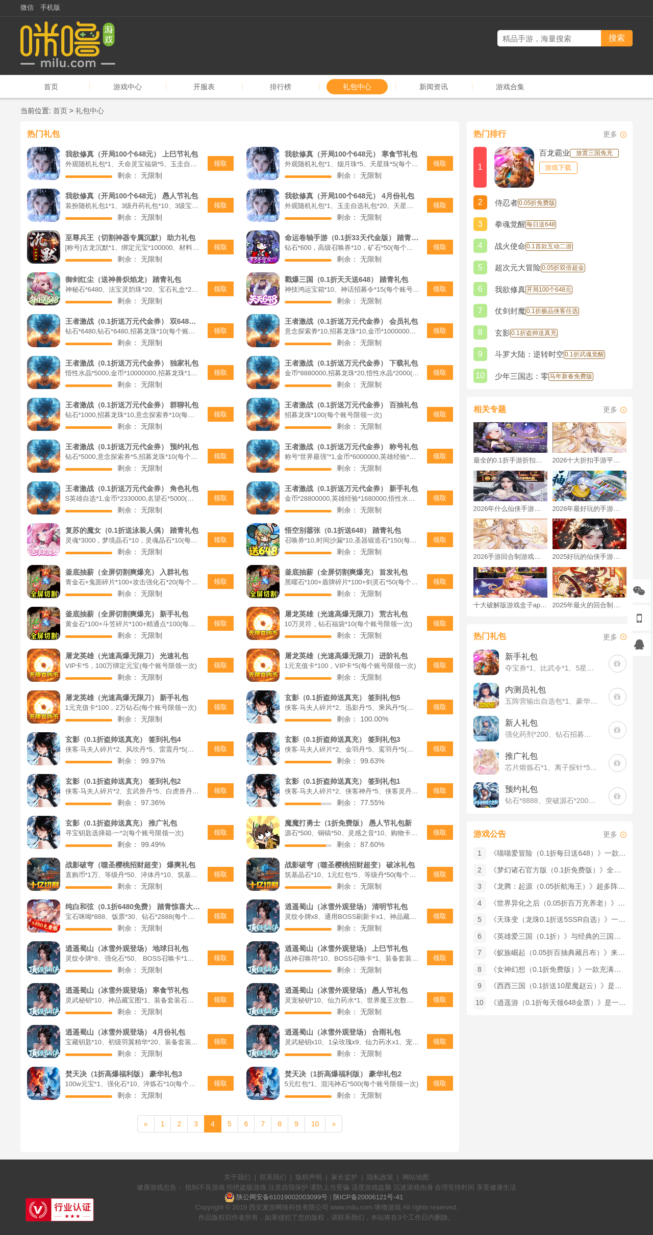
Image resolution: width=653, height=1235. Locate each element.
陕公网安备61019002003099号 (282, 1197)
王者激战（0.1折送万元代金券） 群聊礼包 (131, 405)
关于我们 (237, 1177)
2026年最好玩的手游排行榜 (589, 508)
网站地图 (416, 1177)
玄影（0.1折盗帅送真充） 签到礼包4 (123, 739)
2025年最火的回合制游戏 (589, 605)
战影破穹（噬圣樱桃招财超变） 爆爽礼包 (130, 865)
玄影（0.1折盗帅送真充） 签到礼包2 (123, 781)
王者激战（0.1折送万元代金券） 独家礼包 (131, 363)
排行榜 (280, 87)
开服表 (204, 87)
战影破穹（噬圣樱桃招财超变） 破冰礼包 (350, 865)
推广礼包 (521, 756)
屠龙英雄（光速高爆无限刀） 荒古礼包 (346, 614)
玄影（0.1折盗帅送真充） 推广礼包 (121, 823)
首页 (51, 87)
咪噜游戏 (387, 1207)
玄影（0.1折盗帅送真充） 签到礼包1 (342, 781)
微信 (27, 7)
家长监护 (344, 1177)
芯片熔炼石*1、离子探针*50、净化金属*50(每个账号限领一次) (551, 767)
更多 (610, 134)
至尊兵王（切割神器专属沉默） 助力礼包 (130, 238)
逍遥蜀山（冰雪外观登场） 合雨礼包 (343, 1032)
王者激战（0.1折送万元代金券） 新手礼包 (351, 488)
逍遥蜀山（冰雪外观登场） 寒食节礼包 (127, 990)
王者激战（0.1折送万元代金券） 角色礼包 (131, 488)
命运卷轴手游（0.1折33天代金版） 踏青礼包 (352, 238)
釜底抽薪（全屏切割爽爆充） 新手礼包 (127, 614)
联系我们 (273, 1177)
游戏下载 (558, 167)
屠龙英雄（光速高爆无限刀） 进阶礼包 (346, 656)
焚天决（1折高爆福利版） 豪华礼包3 (123, 1074)
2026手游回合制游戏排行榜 (510, 556)
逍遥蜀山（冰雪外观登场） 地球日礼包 (127, 948)
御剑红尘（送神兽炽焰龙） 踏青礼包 (123, 279)
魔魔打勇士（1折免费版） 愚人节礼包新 (348, 823)
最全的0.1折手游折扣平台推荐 (510, 460)
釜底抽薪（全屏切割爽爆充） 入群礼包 (127, 572)
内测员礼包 (525, 689)
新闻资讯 (433, 87)
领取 (220, 163)
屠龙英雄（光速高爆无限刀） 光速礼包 (127, 656)
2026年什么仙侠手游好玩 (510, 508)
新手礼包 (521, 656)
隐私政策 (380, 1177)
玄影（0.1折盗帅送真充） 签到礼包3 (342, 739)
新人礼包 (521, 722)
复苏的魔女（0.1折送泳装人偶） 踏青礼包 (131, 530)
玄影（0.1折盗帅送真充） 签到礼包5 (342, 697)
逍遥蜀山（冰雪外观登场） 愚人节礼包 (346, 990)
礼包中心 (357, 87)
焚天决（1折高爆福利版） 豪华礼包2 (343, 1074)
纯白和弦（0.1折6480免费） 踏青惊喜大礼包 (132, 907)
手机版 (50, 7)
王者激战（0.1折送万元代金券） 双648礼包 (132, 321)
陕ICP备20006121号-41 (368, 1197)
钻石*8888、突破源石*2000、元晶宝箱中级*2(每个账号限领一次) (551, 800)
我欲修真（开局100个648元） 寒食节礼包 (351, 154)
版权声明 (308, 1177)
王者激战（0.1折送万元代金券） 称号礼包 (351, 447)
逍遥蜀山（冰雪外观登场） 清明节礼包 (346, 907)
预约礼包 (521, 789)
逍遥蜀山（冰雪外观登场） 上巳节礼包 (346, 948)
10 (315, 1124)
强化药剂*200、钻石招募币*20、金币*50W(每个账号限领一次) (551, 734)
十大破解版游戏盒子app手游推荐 (510, 605)
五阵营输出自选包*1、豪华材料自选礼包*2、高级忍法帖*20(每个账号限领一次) (551, 701)
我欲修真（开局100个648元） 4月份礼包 (349, 196)
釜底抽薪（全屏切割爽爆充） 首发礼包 (346, 572)
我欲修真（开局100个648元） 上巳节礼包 (131, 154)
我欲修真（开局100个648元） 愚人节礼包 (131, 196)
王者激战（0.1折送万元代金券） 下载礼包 (351, 363)
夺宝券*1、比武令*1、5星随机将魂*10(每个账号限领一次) (551, 668)
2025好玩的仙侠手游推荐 (589, 556)
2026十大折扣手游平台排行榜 (589, 460)
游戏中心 (127, 87)
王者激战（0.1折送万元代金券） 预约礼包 (131, 447)
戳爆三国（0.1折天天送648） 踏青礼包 (347, 279)
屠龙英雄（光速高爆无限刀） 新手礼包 (127, 697)
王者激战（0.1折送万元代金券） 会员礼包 (351, 321)
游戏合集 (510, 87)
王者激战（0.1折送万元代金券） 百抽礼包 (351, 405)
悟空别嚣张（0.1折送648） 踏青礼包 (343, 530)
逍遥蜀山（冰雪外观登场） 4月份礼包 (125, 1032)
